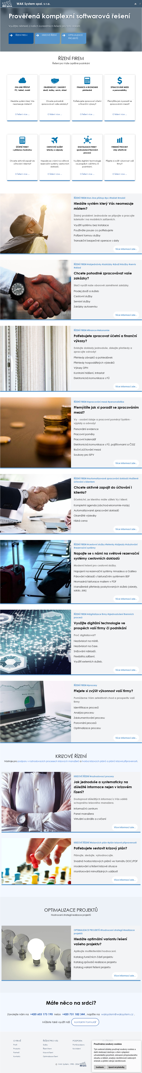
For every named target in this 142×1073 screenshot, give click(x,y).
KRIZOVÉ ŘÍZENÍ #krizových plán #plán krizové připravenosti (105, 842)
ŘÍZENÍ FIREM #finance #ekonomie (91, 330)
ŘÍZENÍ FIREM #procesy (85, 685)
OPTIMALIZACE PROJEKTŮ (75, 36)
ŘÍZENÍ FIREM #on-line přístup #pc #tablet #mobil (99, 198)
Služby (45, 1045)
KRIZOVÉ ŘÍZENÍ (49, 35)
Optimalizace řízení (50, 1056)
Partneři (16, 1052)
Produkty (16, 1049)
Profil (15, 1045)
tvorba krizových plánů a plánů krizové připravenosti (109, 761)
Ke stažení (77, 1049)
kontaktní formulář (85, 1022)
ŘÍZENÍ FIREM (21, 35)
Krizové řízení (48, 1052)
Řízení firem (47, 1049)
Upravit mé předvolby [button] (116, 1067)
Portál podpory (79, 1045)
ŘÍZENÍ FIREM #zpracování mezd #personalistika (99, 401)
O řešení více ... (22, 114)
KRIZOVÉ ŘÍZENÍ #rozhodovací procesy (94, 776)
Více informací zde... (126, 249)
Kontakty (16, 1056)
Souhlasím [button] (100, 1067)
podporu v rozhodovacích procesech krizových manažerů (48, 761)
